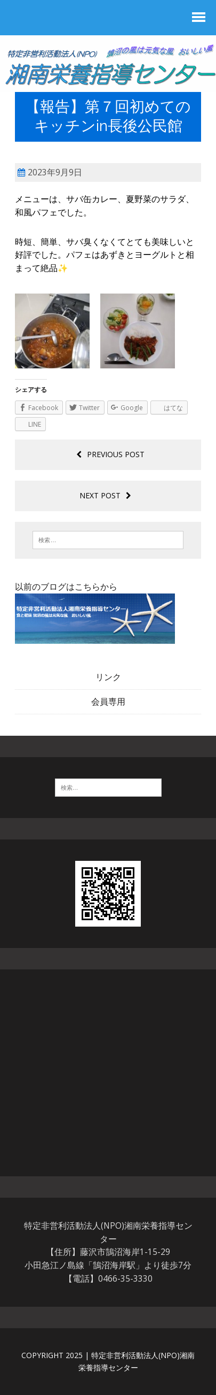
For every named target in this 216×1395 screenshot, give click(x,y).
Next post (105, 495)
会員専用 (108, 701)
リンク (108, 677)
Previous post (110, 454)
